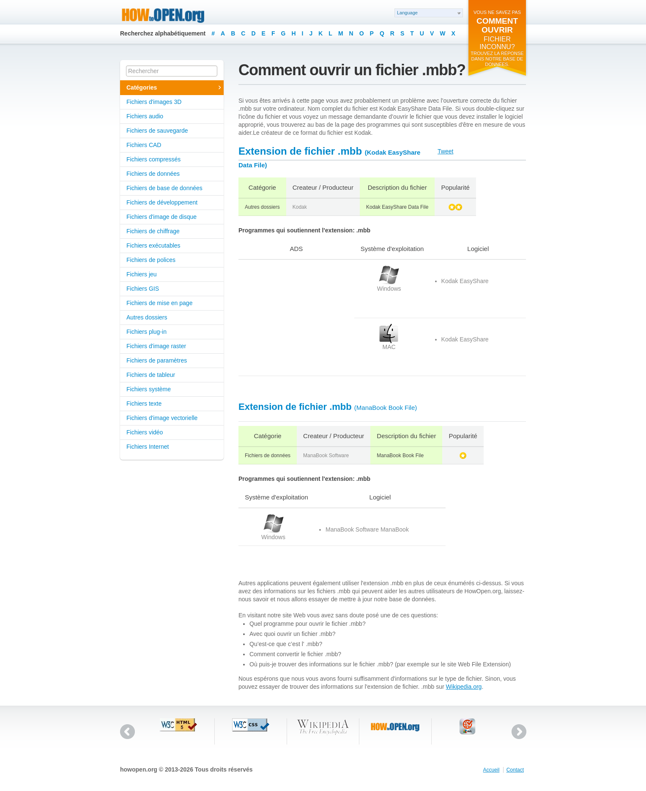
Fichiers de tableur (150, 374)
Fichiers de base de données (164, 188)
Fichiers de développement (161, 202)
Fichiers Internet (147, 446)
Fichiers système (148, 389)
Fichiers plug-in (146, 331)
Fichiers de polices (150, 259)
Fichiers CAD (143, 145)
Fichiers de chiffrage (153, 231)
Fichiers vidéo (144, 432)
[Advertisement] (291, 318)
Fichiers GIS (142, 288)
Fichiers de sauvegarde (157, 130)
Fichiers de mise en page (159, 303)
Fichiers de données (153, 173)
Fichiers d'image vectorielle (161, 418)
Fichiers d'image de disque (161, 216)
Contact (515, 770)
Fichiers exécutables (153, 245)
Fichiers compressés (153, 159)
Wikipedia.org (464, 686)
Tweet (445, 151)
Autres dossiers (146, 317)
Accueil (491, 770)
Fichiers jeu (141, 274)
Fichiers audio (144, 116)
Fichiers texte (144, 403)
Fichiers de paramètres (156, 360)
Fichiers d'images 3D (153, 101)
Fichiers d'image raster (156, 346)
